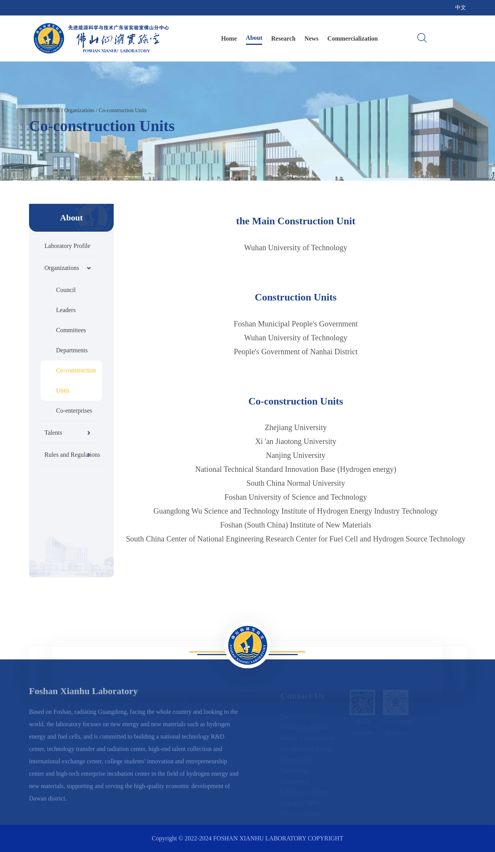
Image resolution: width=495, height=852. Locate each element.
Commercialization (353, 38)
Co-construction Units (123, 110)
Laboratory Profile (67, 245)
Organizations (79, 110)
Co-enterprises (74, 410)
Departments (72, 350)
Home (229, 38)
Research (283, 38)
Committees (71, 330)
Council (66, 290)
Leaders (66, 310)
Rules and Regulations (72, 454)
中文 (460, 7)
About (254, 37)
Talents (67, 432)
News (311, 38)
